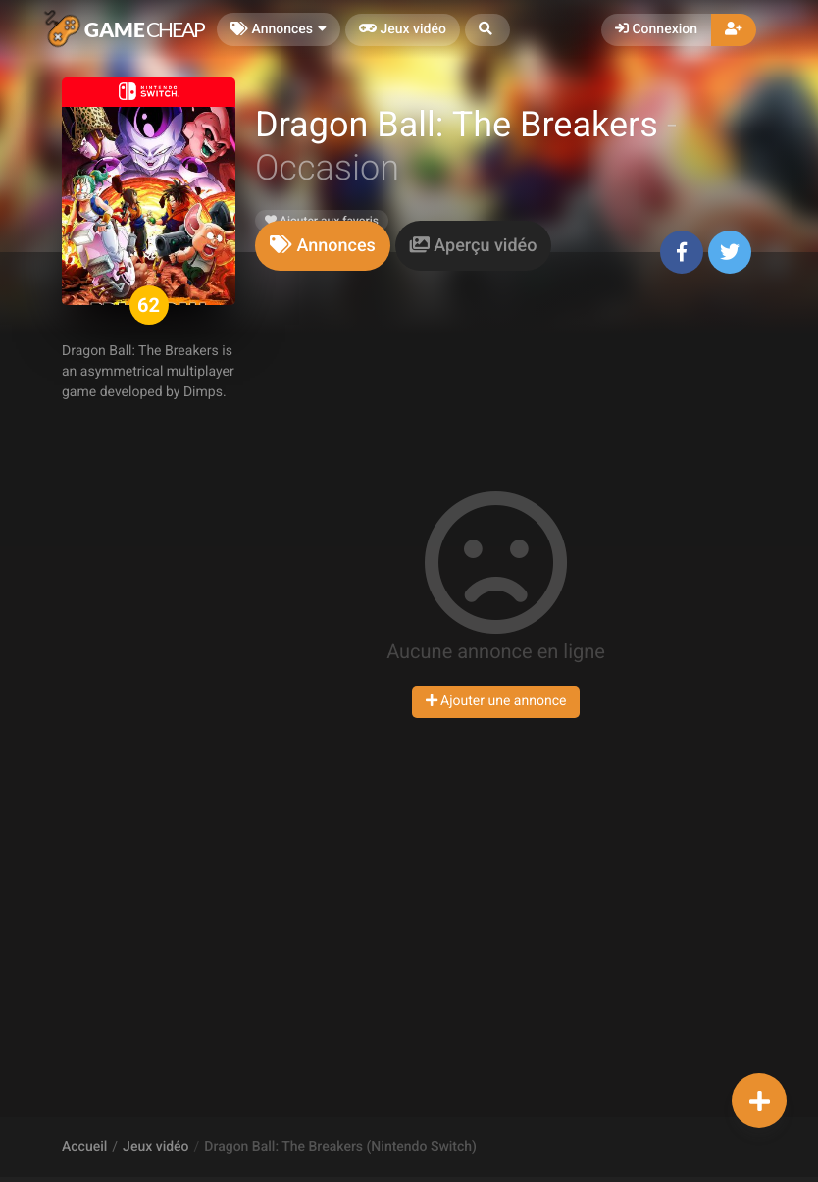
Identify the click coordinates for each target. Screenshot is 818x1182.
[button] (487, 30)
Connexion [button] (656, 29)
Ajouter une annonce (496, 701)
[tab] (322, 246)
